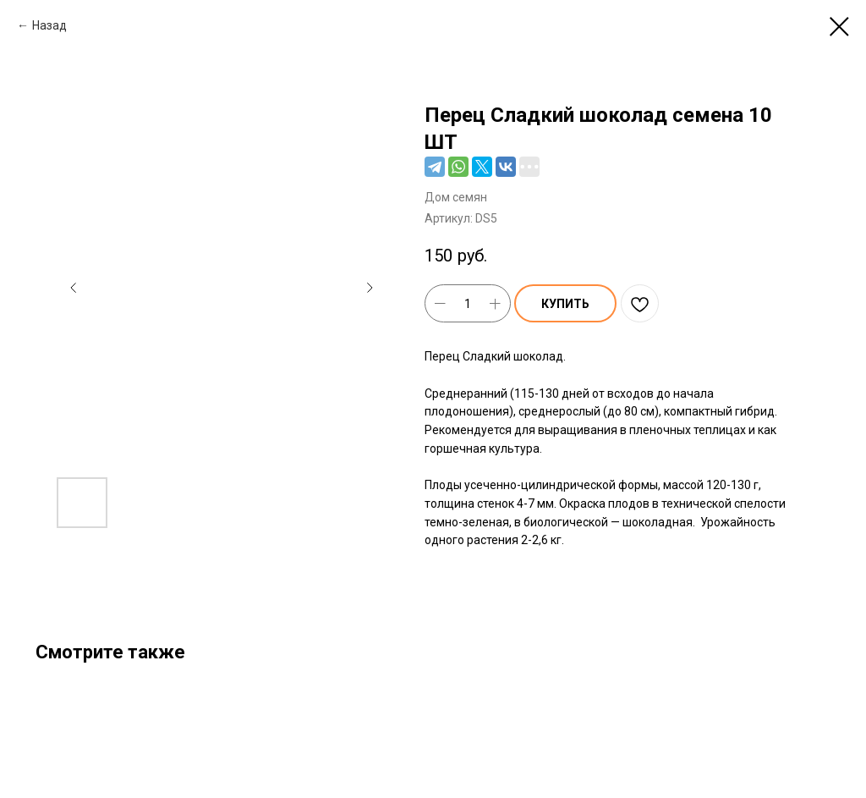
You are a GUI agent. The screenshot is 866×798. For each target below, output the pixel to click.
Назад (49, 25)
